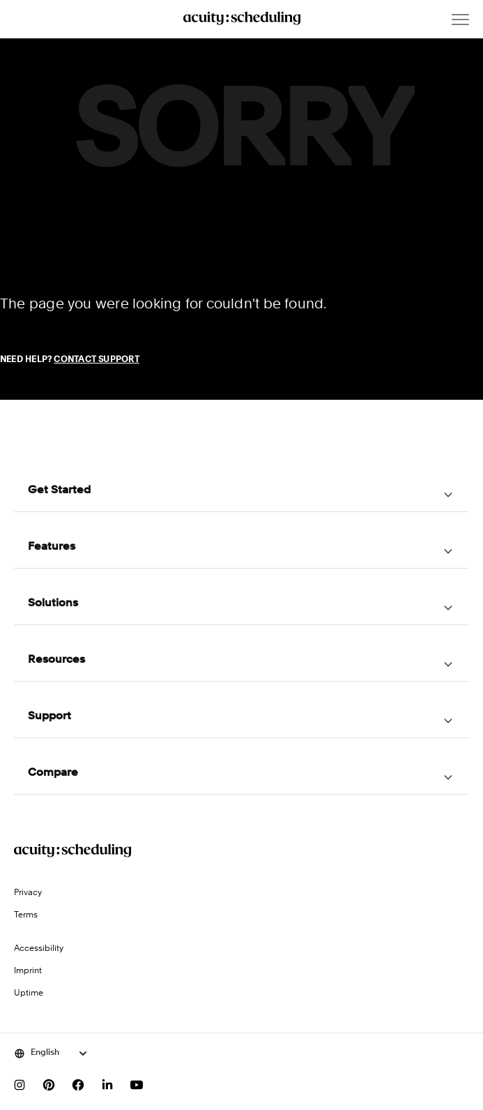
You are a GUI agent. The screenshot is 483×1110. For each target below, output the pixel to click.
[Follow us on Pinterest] (49, 1085)
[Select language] (51, 1053)
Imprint (28, 971)
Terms (26, 915)
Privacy (28, 893)
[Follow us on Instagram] (19, 1085)
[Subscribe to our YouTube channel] (136, 1085)
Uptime (28, 993)
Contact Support (96, 360)
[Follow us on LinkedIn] (107, 1085)
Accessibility (38, 949)
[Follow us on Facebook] (78, 1085)
